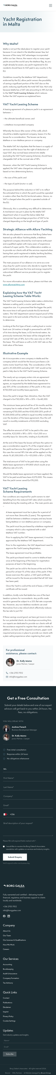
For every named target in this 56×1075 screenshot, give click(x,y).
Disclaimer (7, 1007)
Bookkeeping (8, 969)
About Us (6, 931)
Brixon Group (46, 1073)
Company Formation (11, 978)
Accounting (7, 964)
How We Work (8, 945)
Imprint (6, 1012)
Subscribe (9, 1054)
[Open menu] (50, 5)
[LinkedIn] (8, 916)
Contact (6, 998)
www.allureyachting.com (14, 284)
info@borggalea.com (16, 677)
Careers (6, 949)
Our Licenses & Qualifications (14, 940)
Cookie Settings (9, 1021)
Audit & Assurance (10, 973)
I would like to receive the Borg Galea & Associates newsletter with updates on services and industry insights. (28, 847)
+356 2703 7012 (14, 673)
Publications (7, 1002)
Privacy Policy (8, 1016)
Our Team (7, 935)
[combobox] (6, 814)
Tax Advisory (8, 983)
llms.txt (7, 1073)
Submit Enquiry (15, 857)
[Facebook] (4, 916)
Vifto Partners (17, 1073)
